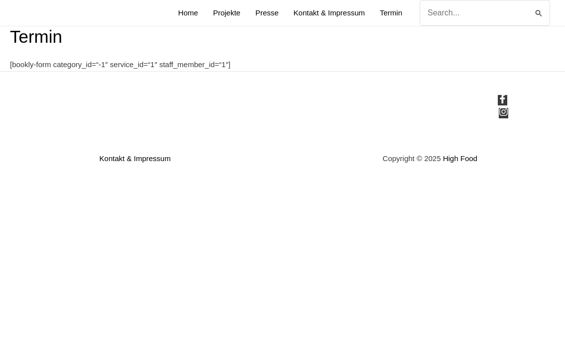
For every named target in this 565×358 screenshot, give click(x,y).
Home (188, 12)
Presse (267, 12)
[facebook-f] (504, 100)
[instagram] (503, 113)
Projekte (226, 12)
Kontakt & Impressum (329, 12)
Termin (391, 12)
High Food (460, 158)
